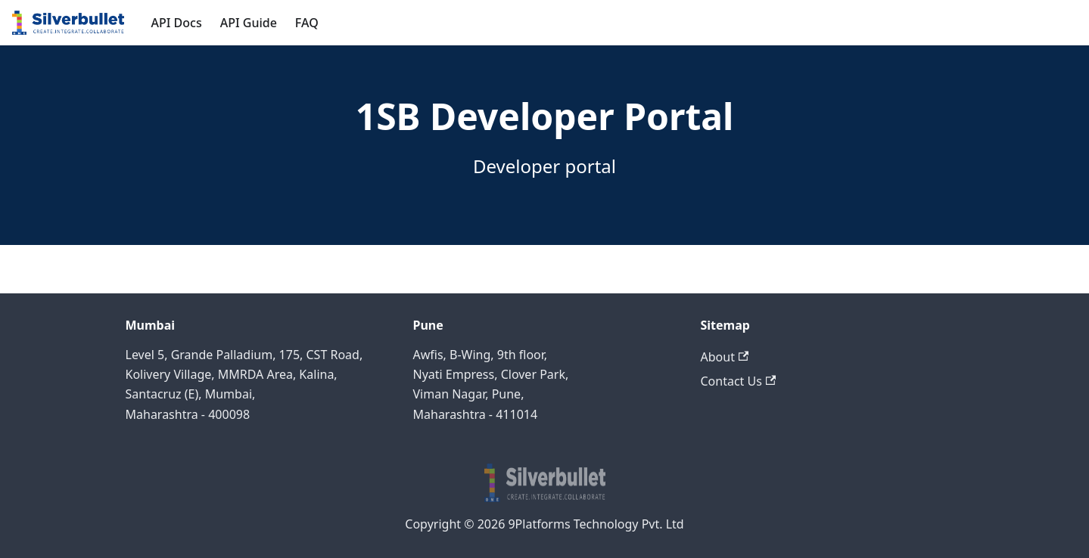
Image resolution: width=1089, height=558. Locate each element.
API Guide (248, 22)
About (725, 357)
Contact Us (738, 381)
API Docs (176, 22)
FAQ (307, 22)
